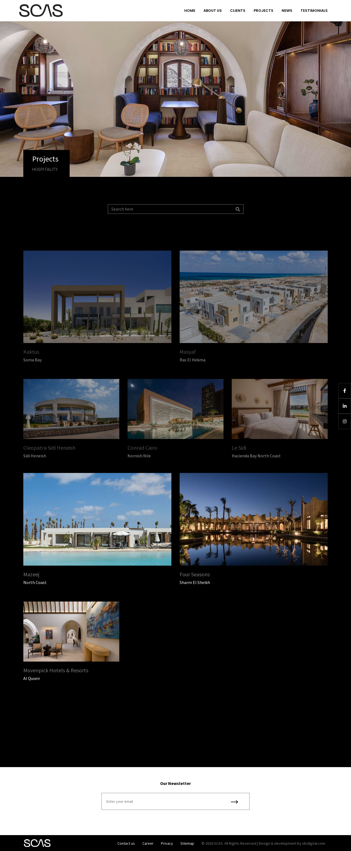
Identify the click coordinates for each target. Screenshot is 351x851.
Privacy (167, 843)
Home (189, 10)
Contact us (126, 843)
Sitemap (187, 843)
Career (148, 843)
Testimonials (314, 10)
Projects (263, 10)
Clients (237, 10)
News (287, 10)
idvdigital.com (313, 843)
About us (212, 10)
